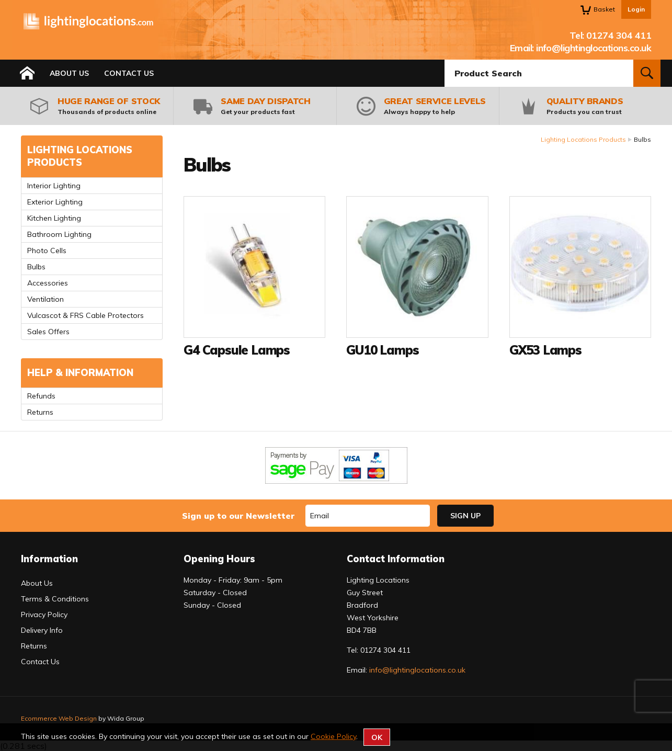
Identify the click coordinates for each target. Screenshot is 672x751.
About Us (69, 73)
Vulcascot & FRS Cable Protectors (85, 315)
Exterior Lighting (55, 202)
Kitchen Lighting (54, 218)
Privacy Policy (44, 614)
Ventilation (45, 299)
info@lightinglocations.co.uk (593, 48)
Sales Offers (48, 331)
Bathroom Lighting (59, 234)
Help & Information (80, 373)
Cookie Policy (333, 736)
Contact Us (129, 73)
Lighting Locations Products (583, 139)
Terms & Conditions (55, 599)
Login (636, 9)
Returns (40, 412)
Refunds (41, 396)
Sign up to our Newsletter (238, 515)
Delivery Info (42, 630)
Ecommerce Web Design (59, 718)
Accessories (47, 283)
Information (49, 559)
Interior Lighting (54, 185)
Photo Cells (46, 250)
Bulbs (36, 266)
